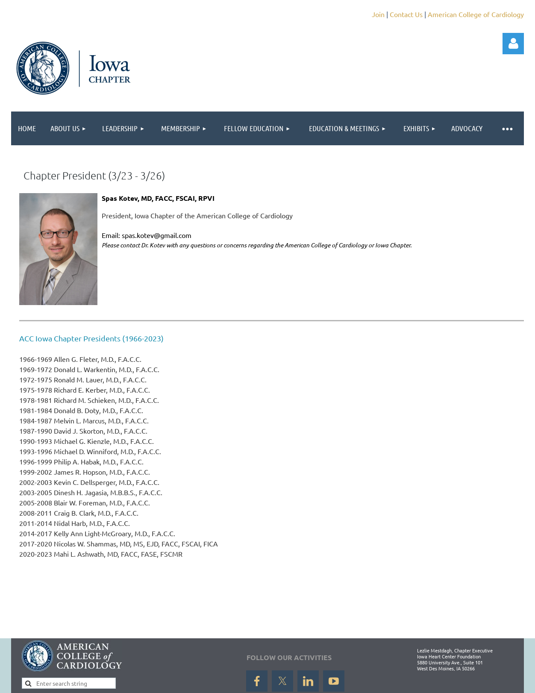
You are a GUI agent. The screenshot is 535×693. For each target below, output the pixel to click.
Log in (513, 43)
